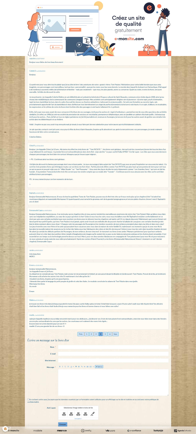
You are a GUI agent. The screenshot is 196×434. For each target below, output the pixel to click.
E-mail (53, 354)
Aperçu (99, 366)
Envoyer (63, 424)
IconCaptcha (78, 418)
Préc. (81, 334)
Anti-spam (51, 408)
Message (50, 367)
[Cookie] (5, 429)
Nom (52, 347)
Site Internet (50, 360)
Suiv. (115, 334)
